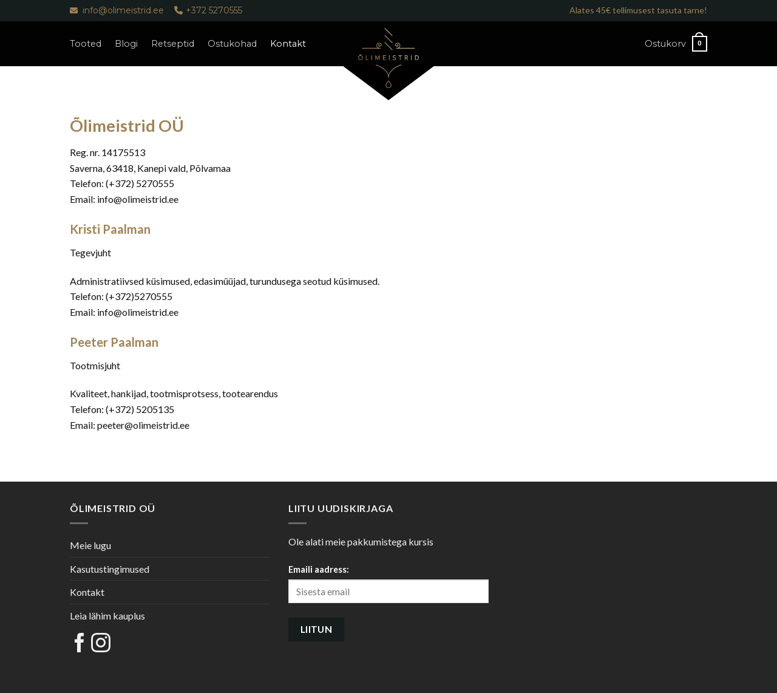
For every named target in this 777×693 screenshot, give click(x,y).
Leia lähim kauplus (107, 615)
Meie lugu (90, 545)
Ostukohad (232, 43)
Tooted (85, 43)
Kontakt (288, 43)
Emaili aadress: (318, 569)
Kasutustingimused (109, 569)
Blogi (126, 43)
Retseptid (172, 43)
